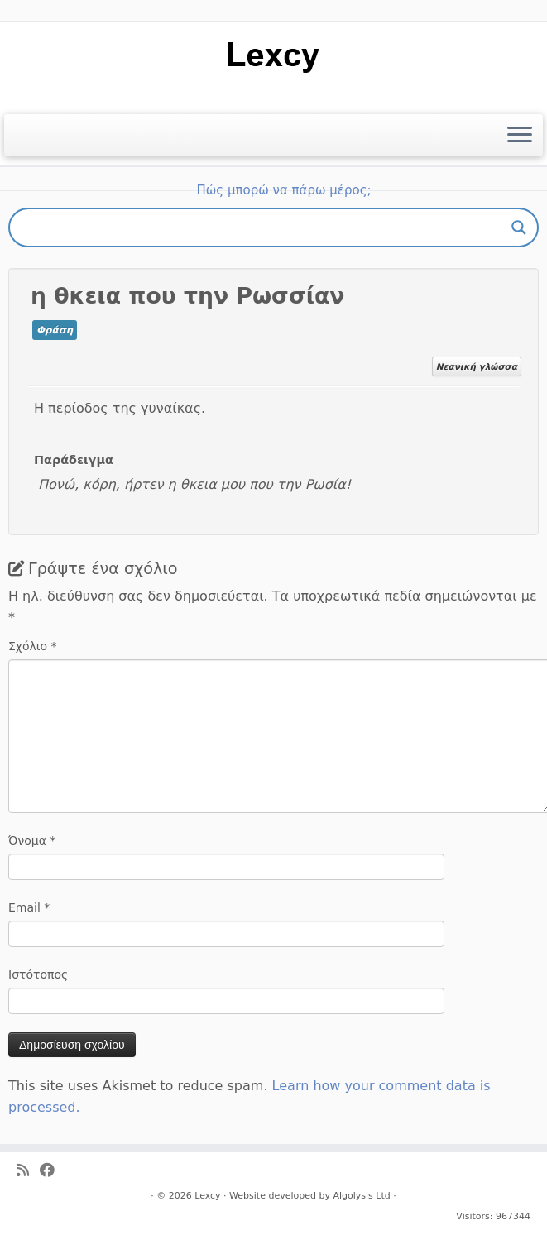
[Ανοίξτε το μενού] (519, 135)
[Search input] (266, 227)
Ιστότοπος (38, 974)
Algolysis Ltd (361, 1195)
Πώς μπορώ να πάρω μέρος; (283, 190)
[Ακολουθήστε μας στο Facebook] (52, 1171)
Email (29, 907)
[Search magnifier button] (518, 227)
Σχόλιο (32, 646)
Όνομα (31, 840)
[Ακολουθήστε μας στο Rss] (28, 1171)
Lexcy (207, 1195)
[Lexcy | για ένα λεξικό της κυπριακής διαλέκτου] (273, 56)
